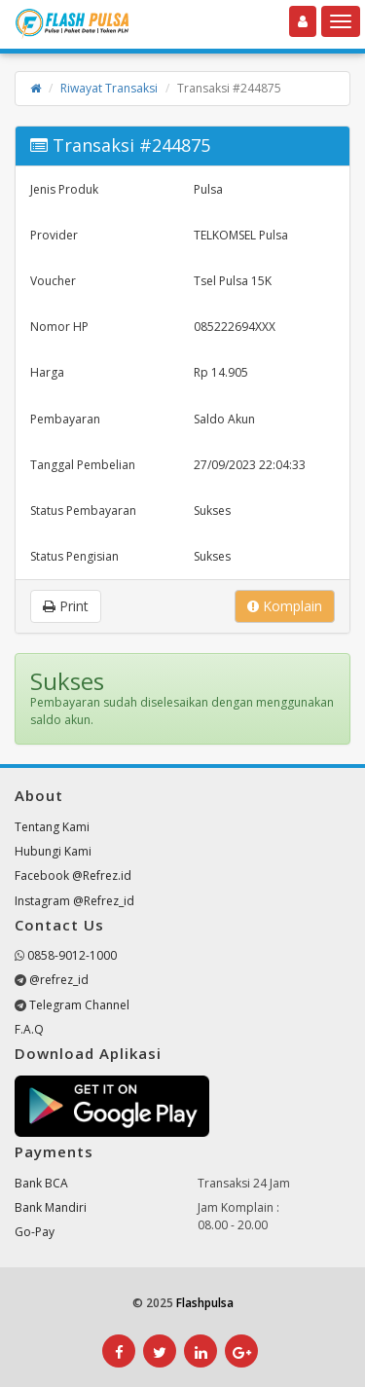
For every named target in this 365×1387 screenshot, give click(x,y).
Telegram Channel (79, 1005)
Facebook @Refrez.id (73, 875)
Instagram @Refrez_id (74, 901)
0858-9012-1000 (72, 955)
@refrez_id (59, 979)
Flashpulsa (205, 1303)
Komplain (284, 606)
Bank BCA (41, 1183)
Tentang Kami (52, 827)
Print (66, 606)
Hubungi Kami (53, 851)
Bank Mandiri (51, 1207)
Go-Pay (35, 1231)
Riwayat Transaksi (109, 88)
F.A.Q (29, 1029)
